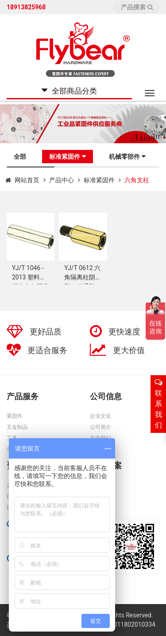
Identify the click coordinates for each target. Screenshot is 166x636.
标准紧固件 (67, 156)
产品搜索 (137, 7)
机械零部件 (127, 156)
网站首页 (27, 180)
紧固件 (15, 416)
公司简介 (100, 427)
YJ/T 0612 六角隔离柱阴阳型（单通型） (82, 277)
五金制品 (17, 427)
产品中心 (61, 180)
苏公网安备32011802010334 (115, 624)
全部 (20, 156)
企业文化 (100, 416)
